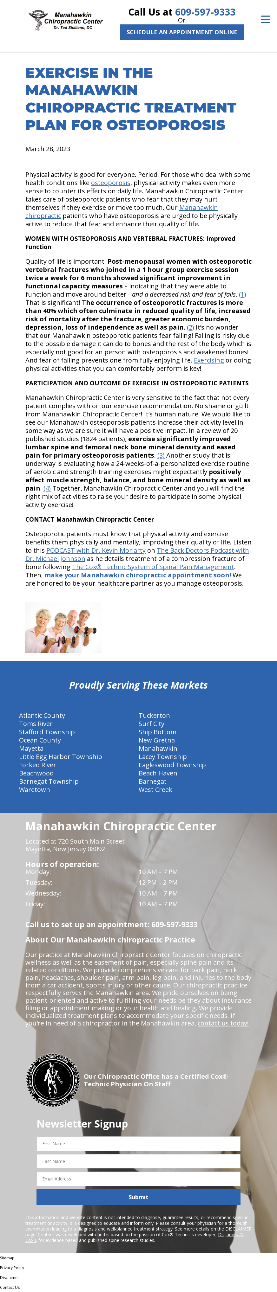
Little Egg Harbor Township (60, 756)
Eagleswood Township (172, 765)
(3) (161, 455)
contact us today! (223, 1023)
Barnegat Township (49, 781)
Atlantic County (42, 715)
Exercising (209, 360)
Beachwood (36, 773)
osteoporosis (110, 182)
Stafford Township (47, 732)
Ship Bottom (157, 732)
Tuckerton (154, 715)
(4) (47, 488)
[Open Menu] (266, 19)
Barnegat (153, 781)
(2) (190, 327)
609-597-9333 (205, 11)
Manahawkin (158, 748)
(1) (242, 294)
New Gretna (157, 740)
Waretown (34, 789)
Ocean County (40, 740)
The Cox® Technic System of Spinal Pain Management (153, 566)
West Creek (155, 789)
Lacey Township (163, 756)
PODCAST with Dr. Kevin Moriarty (96, 550)
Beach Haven (158, 773)
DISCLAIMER (238, 1229)
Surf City (151, 723)
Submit (138, 1197)
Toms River (36, 723)
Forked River (37, 765)
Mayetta (31, 748)
